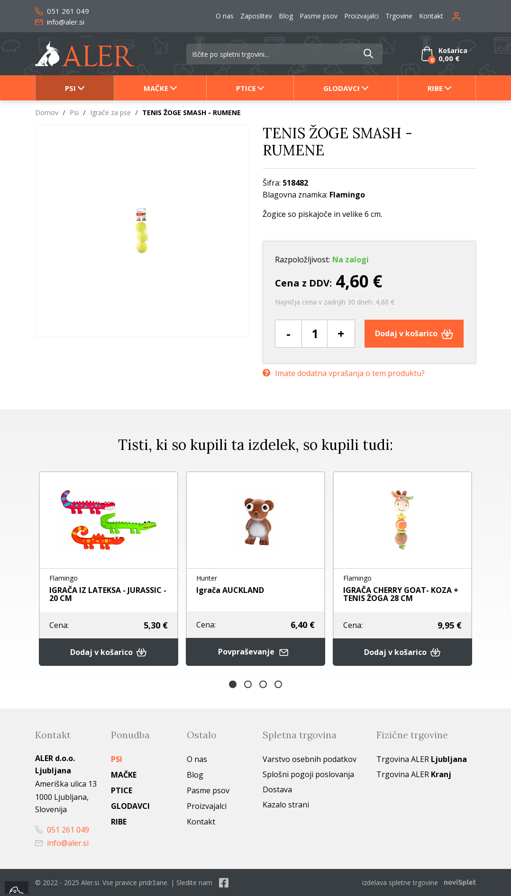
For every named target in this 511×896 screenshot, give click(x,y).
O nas (225, 15)
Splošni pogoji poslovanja (308, 774)
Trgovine (398, 15)
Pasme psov (319, 15)
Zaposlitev (256, 15)
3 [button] (263, 684)
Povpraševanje (255, 651)
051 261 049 (62, 11)
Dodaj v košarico (414, 333)
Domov (46, 112)
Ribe (435, 88)
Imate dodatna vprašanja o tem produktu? (344, 373)
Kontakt (431, 15)
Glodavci (341, 88)
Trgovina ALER (421, 759)
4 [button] (278, 684)
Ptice (246, 88)
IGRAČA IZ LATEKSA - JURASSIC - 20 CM (107, 594)
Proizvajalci (361, 15)
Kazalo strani (286, 804)
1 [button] (233, 684)
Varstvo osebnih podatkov (309, 759)
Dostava (277, 789)
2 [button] (248, 684)
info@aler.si (59, 22)
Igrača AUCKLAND (230, 590)
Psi (70, 88)
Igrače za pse (110, 112)
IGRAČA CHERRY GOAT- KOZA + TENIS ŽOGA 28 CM (400, 594)
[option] (108, 568)
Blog (286, 15)
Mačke (156, 88)
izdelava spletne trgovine (400, 882)
